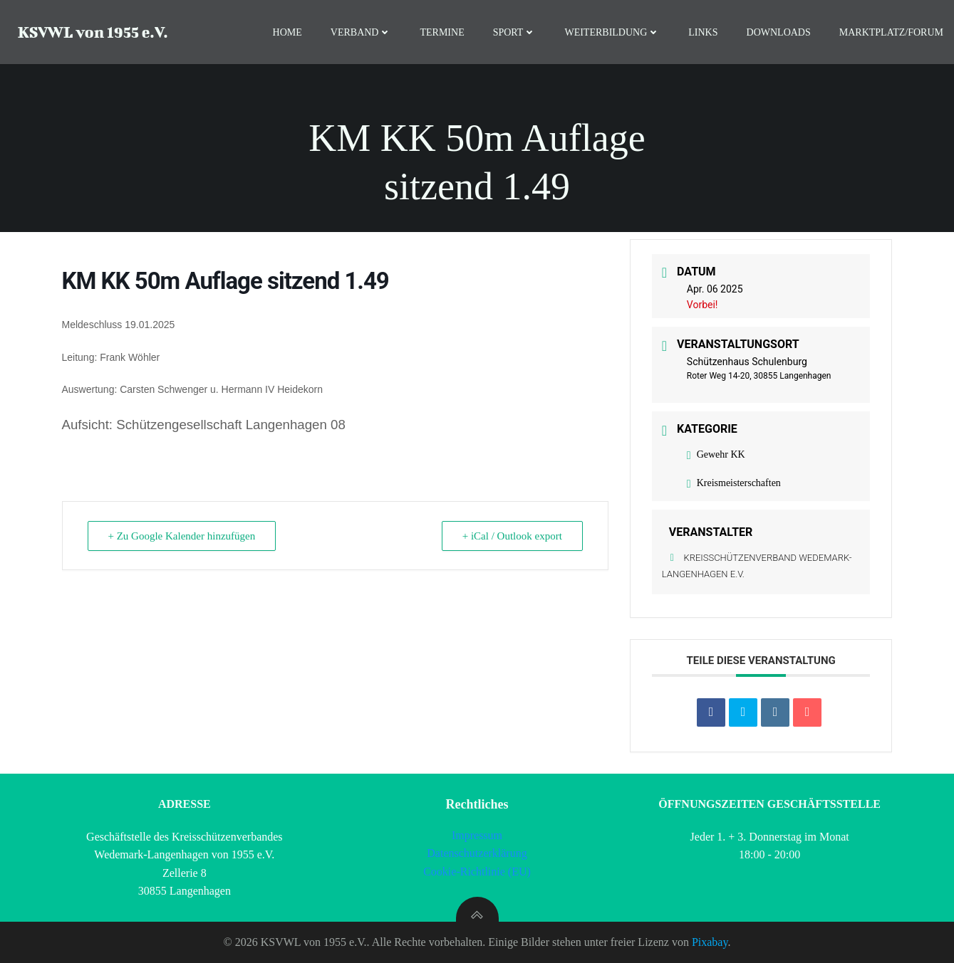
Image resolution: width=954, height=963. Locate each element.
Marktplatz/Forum (891, 32)
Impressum (477, 835)
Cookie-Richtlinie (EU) (477, 871)
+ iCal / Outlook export (512, 536)
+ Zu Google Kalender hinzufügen (182, 536)
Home (287, 32)
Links (702, 32)
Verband (361, 32)
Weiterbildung (612, 32)
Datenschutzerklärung (477, 853)
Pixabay (710, 942)
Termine (442, 32)
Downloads (779, 32)
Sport (514, 32)
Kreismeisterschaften (734, 483)
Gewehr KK (716, 454)
